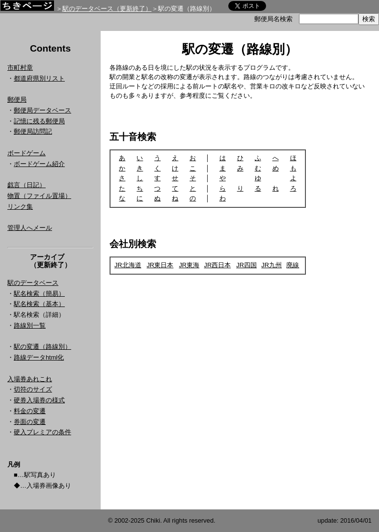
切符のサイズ (33, 389)
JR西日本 (217, 265)
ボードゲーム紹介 (39, 164)
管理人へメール (29, 227)
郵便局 (17, 99)
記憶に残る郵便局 (39, 121)
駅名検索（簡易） (39, 293)
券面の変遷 (30, 421)
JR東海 (189, 265)
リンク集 (20, 206)
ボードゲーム (26, 153)
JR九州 (271, 265)
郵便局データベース (42, 110)
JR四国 (246, 265)
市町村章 (20, 67)
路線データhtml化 (39, 357)
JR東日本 (160, 265)
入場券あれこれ (29, 379)
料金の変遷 (30, 411)
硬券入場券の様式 (39, 400)
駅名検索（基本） (39, 304)
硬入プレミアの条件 (42, 432)
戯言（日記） (26, 185)
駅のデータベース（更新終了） (107, 8)
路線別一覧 (30, 325)
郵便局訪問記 (33, 131)
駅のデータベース (32, 282)
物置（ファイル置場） (39, 195)
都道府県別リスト (39, 78)
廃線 (292, 265)
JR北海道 (127, 265)
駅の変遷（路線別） (42, 346)
